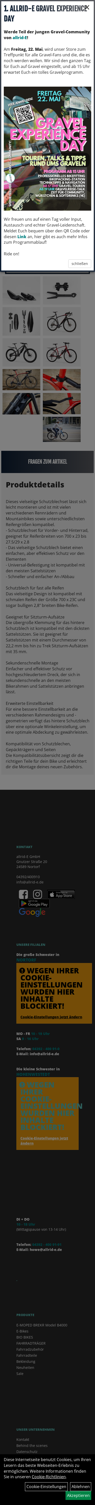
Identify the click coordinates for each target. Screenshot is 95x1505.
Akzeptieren (78, 1495)
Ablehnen (81, 1486)
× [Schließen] (87, 7)
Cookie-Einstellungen (46, 1486)
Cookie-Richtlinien (49, 1476)
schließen (80, 263)
